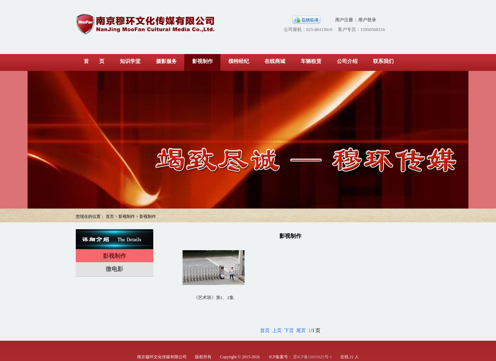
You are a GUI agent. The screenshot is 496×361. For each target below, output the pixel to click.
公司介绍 (347, 61)
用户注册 (344, 19)
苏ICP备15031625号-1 (312, 356)
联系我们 (383, 61)
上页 (277, 330)
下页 (289, 330)
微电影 (114, 269)
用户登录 (367, 19)
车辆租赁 (311, 61)
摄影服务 (166, 61)
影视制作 (202, 61)
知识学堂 (130, 61)
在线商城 (275, 61)
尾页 (301, 330)
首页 (265, 330)
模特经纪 (238, 61)
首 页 (94, 61)
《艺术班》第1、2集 (214, 297)
